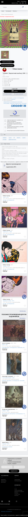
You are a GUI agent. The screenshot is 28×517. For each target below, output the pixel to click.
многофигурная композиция (16, 101)
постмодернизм (20, 97)
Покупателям (17, 479)
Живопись (15, 11)
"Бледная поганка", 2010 (8, 300)
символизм (19, 347)
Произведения (8, 11)
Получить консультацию (5, 504)
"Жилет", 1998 (5, 410)
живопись (13, 99)
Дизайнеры (3, 482)
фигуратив (9, 380)
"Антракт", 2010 (5, 443)
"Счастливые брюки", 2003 (8, 377)
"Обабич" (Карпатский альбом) (7, 14)
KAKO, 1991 (5, 344)
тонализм (25, 413)
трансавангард (5, 347)
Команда (16, 492)
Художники (3, 479)
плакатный (12, 103)
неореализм (5, 446)
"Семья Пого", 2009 (7, 231)
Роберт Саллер (17, 69)
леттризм (25, 347)
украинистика (18, 103)
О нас (16, 489)
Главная (2, 11)
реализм (4, 380)
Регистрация (23, 1)
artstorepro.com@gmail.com (6, 511)
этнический (23, 103)
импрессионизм (5, 413)
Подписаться (14, 471)
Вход (18, 1)
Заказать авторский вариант (7, 65)
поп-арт (15, 97)
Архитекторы (3, 480)
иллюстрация (6, 103)
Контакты (16, 495)
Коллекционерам (18, 480)
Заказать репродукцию (7, 61)
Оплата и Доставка (18, 490)
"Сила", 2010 (6, 197)
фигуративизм (7, 101)
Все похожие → (23, 318)
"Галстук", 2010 (6, 266)
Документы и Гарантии (19, 491)
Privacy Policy (17, 494)
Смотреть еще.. (23, 311)
